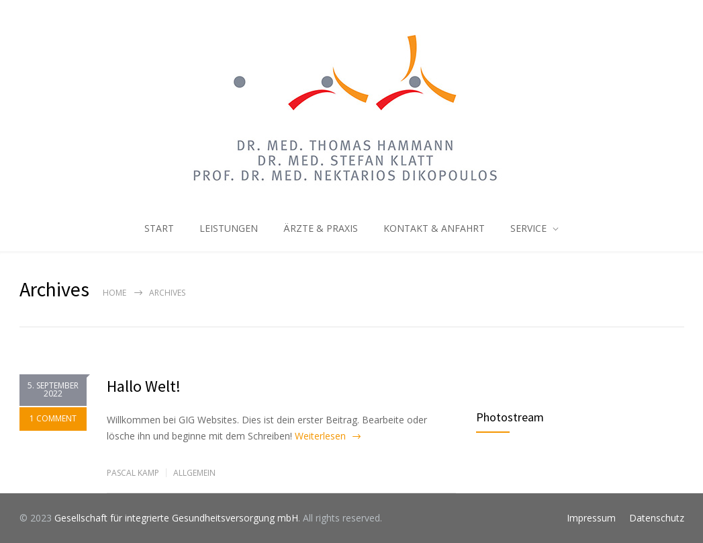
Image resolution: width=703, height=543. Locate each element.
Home (114, 292)
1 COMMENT (53, 419)
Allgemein (194, 472)
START (159, 228)
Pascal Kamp (133, 472)
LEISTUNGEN (228, 228)
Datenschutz (656, 517)
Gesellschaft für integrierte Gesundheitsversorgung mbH (176, 517)
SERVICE (528, 228)
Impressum (591, 517)
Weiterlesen (320, 435)
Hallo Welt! (144, 386)
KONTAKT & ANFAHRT (434, 228)
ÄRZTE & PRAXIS (320, 228)
